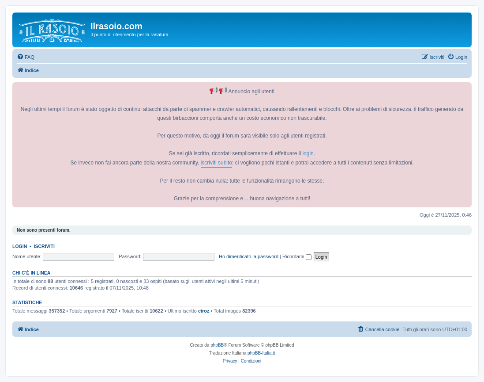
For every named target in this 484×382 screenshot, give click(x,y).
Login (19, 246)
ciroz (204, 310)
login (307, 153)
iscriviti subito (216, 163)
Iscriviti (44, 246)
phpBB (217, 345)
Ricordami (296, 256)
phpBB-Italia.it (261, 353)
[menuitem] (25, 57)
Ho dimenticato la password (248, 256)
